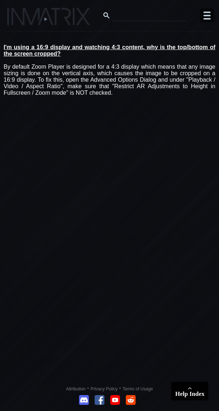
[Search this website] (149, 15)
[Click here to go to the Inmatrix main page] (20, 19)
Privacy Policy (104, 388)
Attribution (76, 388)
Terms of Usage (138, 388)
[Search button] (106, 15)
